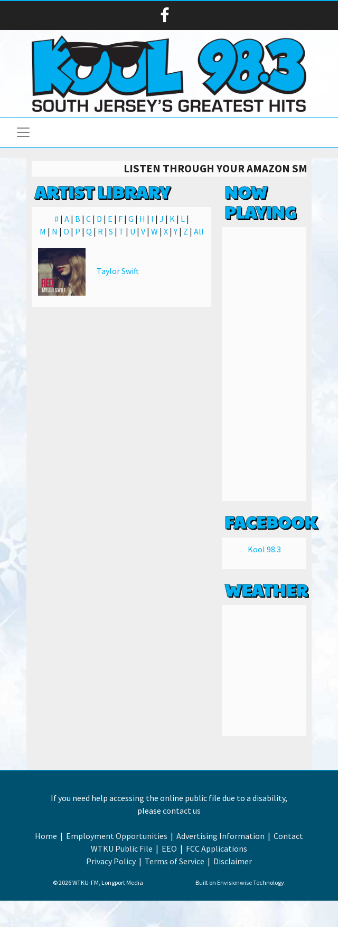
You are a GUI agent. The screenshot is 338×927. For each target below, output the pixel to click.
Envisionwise (234, 882)
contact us (182, 810)
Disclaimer (232, 861)
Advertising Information (220, 836)
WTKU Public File (122, 848)
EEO (169, 848)
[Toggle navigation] (23, 132)
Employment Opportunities (116, 836)
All (199, 231)
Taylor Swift (118, 271)
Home (46, 836)
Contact (288, 836)
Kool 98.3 (264, 549)
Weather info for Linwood (264, 725)
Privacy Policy (111, 861)
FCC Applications (216, 848)
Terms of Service (174, 861)
